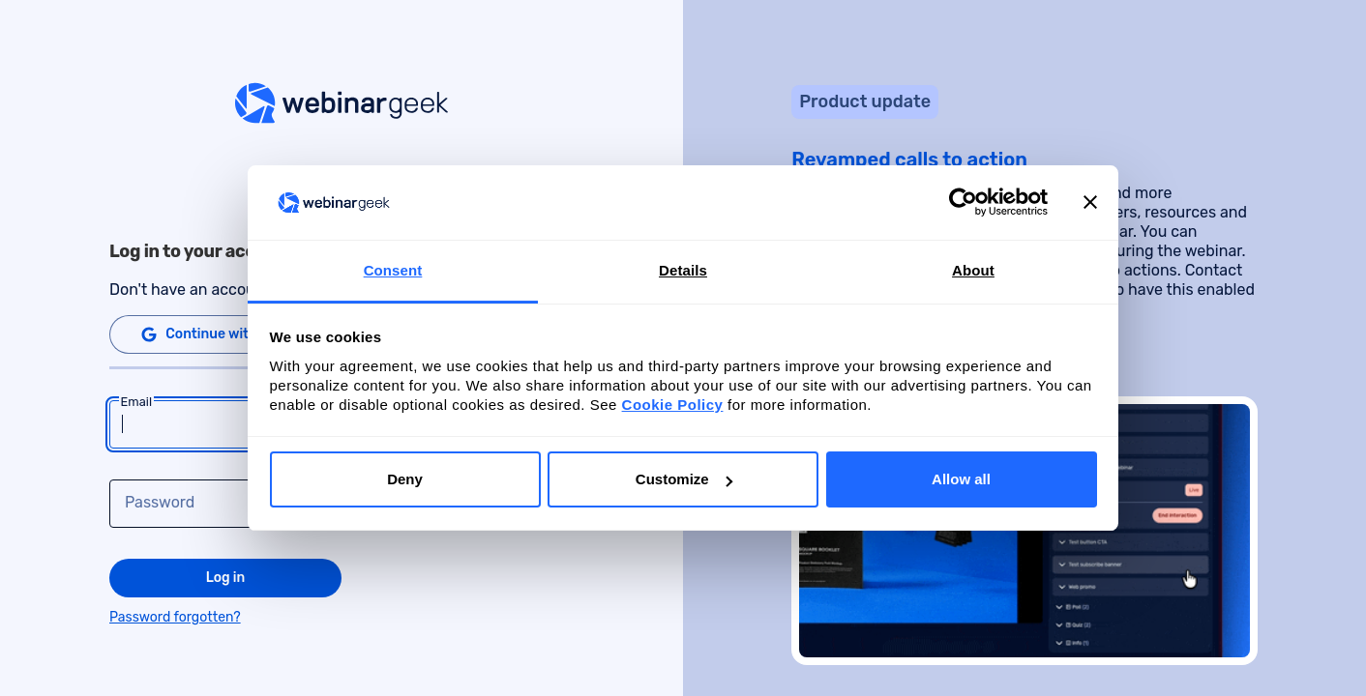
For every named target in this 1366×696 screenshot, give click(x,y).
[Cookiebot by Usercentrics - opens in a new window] (963, 203)
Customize (684, 479)
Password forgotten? (175, 617)
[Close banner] (1090, 203)
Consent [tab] (393, 270)
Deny (405, 479)
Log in (226, 577)
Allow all (961, 479)
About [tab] (973, 270)
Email (136, 402)
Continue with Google (223, 334)
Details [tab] (683, 270)
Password (159, 502)
